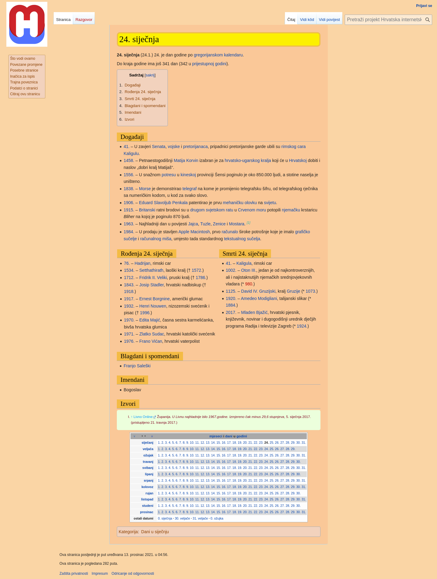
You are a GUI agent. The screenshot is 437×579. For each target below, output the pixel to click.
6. (177, 442)
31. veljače (200, 518)
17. (229, 442)
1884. (231, 305)
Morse (145, 188)
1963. (129, 223)
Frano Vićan (150, 341)
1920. (231, 298)
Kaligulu (131, 153)
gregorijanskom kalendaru (218, 54)
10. (192, 442)
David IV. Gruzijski (258, 291)
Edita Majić (149, 320)
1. (159, 442)
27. (282, 442)
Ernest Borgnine (154, 298)
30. (298, 442)
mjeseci (215, 436)
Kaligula (244, 263)
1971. (129, 334)
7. (180, 442)
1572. (197, 270)
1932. (129, 306)
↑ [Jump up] (132, 417)
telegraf (189, 188)
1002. (231, 270)
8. (184, 442)
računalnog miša (155, 238)
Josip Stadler (151, 284)
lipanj (149, 474)
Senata (158, 146)
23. (261, 442)
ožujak (149, 455)
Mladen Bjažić (254, 312)
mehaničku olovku (240, 202)
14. (213, 442)
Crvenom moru (252, 209)
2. (162, 442)
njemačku (291, 209)
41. (126, 146)
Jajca (193, 223)
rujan (150, 493)
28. (288, 442)
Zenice (219, 223)
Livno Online (143, 417)
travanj (148, 461)
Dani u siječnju (155, 531)
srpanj (149, 480)
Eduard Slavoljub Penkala (163, 202)
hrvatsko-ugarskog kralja (248, 160)
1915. (129, 209)
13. (208, 442)
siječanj (148, 442)
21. (250, 442)
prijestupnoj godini (209, 63)
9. (187, 442)
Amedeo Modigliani (259, 298)
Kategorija (128, 531)
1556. (129, 174)
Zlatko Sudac (151, 334)
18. (234, 442)
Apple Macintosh (194, 231)
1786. (201, 277)
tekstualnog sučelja (242, 238)
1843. (129, 284)
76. (127, 263)
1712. (129, 277)
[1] (248, 222)
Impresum (100, 573)
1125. (231, 291)
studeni (147, 505)
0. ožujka (217, 518)
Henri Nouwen (152, 306)
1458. (129, 160)
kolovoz (147, 487)
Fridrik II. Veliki (153, 277)
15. (218, 442)
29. (293, 442)
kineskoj (188, 174)
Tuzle (205, 223)
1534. (129, 270)
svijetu (270, 202)
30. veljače (182, 518)
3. (166, 442)
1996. (145, 312)
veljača (148, 449)
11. (197, 442)
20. (245, 442)
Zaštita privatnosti (73, 573)
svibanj (147, 468)
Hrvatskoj (298, 160)
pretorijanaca (195, 146)
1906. (129, 202)
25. (272, 442)
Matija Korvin (186, 160)
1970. (129, 320)
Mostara (237, 223)
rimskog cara (293, 146)
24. (266, 442)
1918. (129, 291)
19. (240, 442)
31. (304, 442)
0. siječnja (165, 518)
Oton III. (248, 270)
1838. (129, 188)
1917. (129, 298)
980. (249, 283)
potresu (169, 174)
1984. (129, 231)
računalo (230, 231)
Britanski (147, 209)
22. (256, 442)
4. (169, 442)
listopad (147, 499)
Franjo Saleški (137, 365)
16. (224, 442)
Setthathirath (151, 270)
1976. (129, 341)
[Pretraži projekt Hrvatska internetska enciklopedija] (388, 20)
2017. (231, 312)
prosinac (147, 512)
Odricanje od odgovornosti (132, 573)
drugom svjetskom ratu (211, 209)
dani (228, 436)
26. (277, 442)
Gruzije (293, 291)
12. (203, 442)
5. (173, 442)
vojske (174, 146)
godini (241, 436)
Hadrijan (142, 263)
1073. (311, 291)
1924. (302, 326)
